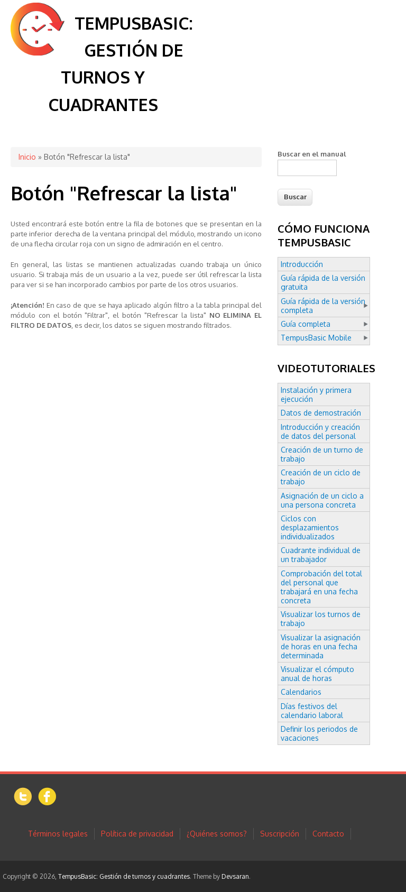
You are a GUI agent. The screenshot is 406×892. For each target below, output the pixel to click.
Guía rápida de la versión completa (323, 306)
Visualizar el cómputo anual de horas (317, 674)
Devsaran (235, 876)
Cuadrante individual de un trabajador (321, 555)
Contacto (328, 833)
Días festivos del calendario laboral (312, 711)
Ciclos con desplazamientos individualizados (310, 527)
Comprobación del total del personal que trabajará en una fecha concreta (321, 587)
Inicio (27, 156)
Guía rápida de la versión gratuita (323, 282)
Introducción (302, 264)
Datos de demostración (321, 412)
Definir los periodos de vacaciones (319, 733)
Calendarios (301, 691)
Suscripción (279, 833)
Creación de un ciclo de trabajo (321, 477)
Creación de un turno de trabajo (322, 454)
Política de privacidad (137, 833)
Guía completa (305, 323)
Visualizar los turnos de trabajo (321, 619)
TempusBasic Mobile (316, 337)
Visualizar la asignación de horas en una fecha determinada (321, 646)
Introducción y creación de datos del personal (320, 431)
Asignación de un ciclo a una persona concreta (322, 500)
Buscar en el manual (312, 154)
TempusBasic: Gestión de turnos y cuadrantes (124, 876)
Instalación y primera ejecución (316, 394)
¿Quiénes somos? (217, 833)
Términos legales (58, 833)
